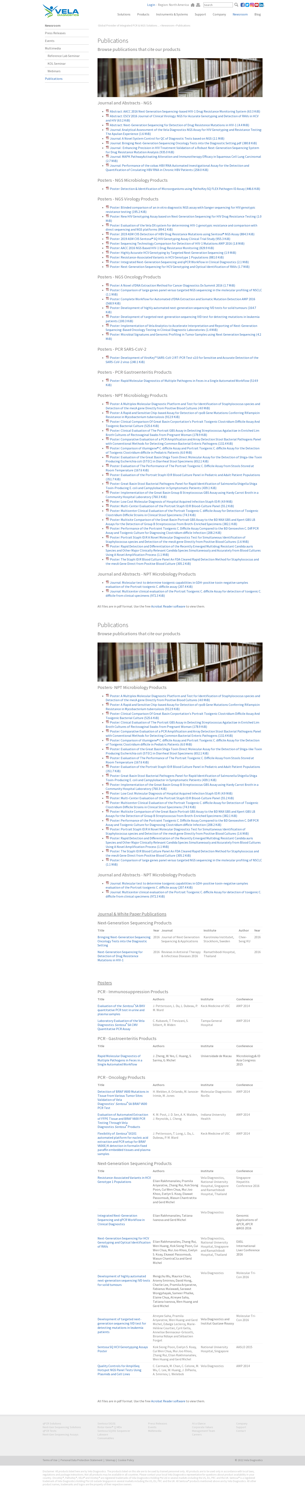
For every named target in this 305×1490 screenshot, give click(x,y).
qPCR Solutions (52, 1423)
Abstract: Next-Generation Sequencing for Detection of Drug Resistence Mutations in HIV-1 (179, 125)
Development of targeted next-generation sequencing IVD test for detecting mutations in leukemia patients (122, 1325)
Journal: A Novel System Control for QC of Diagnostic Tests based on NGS (167, 138)
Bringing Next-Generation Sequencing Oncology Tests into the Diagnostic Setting (124, 941)
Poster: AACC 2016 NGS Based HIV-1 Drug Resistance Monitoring (162, 248)
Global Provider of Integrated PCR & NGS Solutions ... (129, 25)
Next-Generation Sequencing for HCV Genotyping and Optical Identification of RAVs (124, 1242)
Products (143, 14)
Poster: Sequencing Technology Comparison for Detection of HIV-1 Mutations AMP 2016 (177, 243)
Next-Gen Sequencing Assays (60, 1434)
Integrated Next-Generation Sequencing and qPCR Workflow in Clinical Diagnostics (121, 1219)
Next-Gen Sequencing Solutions (62, 1427)
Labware (103, 1434)
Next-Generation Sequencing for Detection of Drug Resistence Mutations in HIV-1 (120, 956)
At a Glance (199, 1423)
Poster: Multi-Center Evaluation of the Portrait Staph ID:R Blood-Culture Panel (172, 506)
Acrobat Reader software (168, 606)
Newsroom (240, 14)
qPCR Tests (49, 1431)
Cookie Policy (126, 1460)
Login (151, 5)
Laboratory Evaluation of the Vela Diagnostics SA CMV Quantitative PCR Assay (121, 1025)
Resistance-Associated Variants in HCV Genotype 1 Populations (124, 1180)
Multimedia (53, 48)
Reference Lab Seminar (64, 56)
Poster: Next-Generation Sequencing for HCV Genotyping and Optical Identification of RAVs (180, 267)
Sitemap (110, 1460)
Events (49, 41)
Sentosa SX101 (107, 1423)
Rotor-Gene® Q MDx (110, 1427)
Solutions (123, 14)
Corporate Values (202, 1427)
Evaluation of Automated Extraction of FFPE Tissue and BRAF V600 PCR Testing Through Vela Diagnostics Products (123, 1120)
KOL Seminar (57, 63)
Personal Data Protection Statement (81, 1460)
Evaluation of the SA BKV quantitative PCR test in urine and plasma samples (121, 1010)
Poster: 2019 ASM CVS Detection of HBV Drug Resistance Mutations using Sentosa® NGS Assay (182, 234)
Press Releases (55, 33)
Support (200, 14)
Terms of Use (50, 1460)
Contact (241, 1431)
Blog (257, 14)
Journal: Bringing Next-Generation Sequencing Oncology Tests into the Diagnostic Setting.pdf (183, 143)
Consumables (106, 1438)
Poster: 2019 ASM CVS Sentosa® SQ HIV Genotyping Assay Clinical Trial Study (170, 239)
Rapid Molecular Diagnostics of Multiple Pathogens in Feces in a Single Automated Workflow (120, 1060)
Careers (197, 1434)
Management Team (203, 1431)
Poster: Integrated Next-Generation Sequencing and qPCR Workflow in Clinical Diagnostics (179, 262)
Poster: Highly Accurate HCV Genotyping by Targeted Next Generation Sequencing (173, 253)
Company (219, 14)
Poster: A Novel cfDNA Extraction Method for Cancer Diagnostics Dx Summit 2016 (172, 285)
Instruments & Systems (172, 14)
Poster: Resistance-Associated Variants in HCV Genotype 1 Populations (167, 257)
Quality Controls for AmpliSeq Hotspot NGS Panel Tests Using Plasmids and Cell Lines (119, 1370)
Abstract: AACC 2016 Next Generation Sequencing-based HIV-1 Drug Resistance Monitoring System (185, 111)
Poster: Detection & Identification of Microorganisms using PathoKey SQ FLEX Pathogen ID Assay (185, 189)
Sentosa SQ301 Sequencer (114, 1431)
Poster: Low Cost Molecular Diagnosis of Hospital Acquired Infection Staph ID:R (171, 501)
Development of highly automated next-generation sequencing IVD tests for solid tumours (124, 1280)
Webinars (54, 71)
